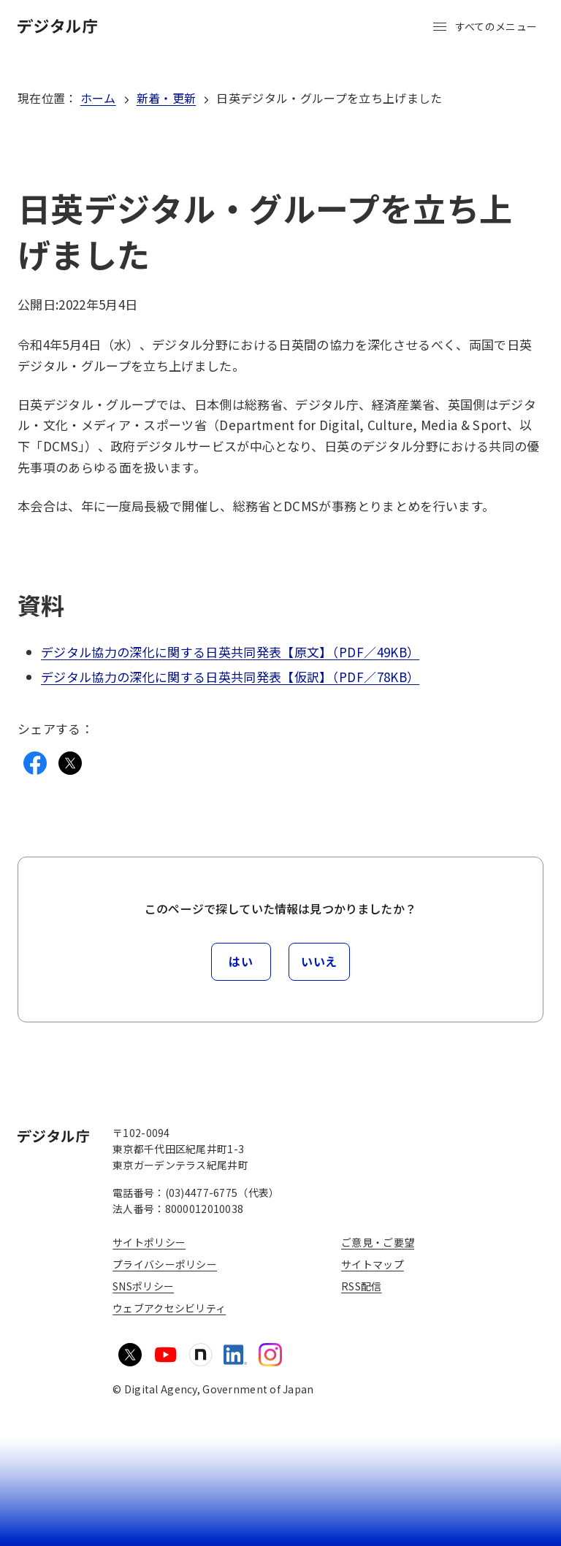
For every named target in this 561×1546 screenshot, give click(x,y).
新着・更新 (166, 98)
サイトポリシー (149, 1242)
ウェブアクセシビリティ (169, 1308)
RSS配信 (361, 1286)
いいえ (319, 961)
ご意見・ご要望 (377, 1242)
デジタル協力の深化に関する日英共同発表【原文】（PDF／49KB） (230, 652)
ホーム (98, 98)
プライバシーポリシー (164, 1264)
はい (241, 961)
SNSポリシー (143, 1286)
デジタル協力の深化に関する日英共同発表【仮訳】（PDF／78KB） (230, 676)
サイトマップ (372, 1264)
